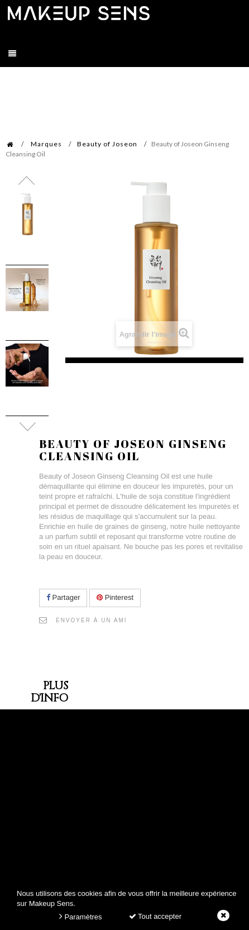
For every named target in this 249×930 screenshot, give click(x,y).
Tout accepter (155, 916)
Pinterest (115, 597)
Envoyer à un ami (91, 620)
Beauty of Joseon (107, 144)
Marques (46, 144)
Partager (63, 597)
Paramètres (80, 916)
